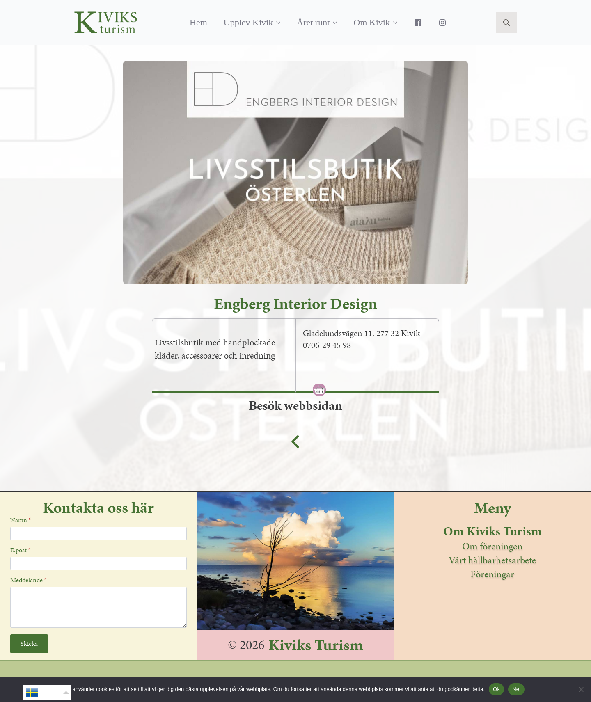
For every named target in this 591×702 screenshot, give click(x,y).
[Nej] (581, 689)
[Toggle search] (506, 22)
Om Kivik (371, 22)
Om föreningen (492, 546)
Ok (496, 689)
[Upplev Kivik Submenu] (281, 22)
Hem (198, 22)
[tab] (375, 367)
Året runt (313, 22)
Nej (516, 689)
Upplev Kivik (248, 22)
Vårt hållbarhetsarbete (492, 560)
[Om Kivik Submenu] (397, 22)
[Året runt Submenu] (337, 22)
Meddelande (28, 580)
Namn (20, 520)
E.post (20, 550)
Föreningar (492, 574)
